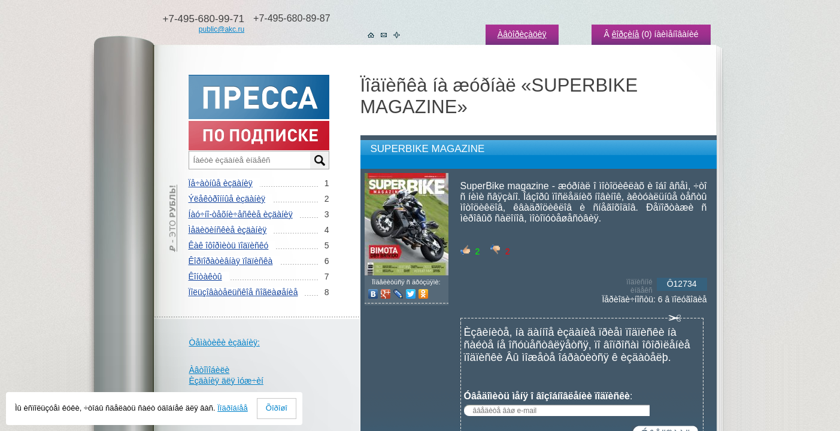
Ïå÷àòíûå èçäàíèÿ (221, 183)
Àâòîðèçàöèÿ (522, 34)
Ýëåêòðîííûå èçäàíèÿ (227, 199)
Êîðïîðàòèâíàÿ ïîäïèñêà (231, 261)
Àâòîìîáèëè (209, 370)
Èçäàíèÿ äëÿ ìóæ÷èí (226, 381)
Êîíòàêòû (205, 276)
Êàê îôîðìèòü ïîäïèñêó (229, 245)
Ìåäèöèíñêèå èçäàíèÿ (228, 230)
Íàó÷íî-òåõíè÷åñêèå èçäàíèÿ (241, 214)
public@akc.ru (221, 29)
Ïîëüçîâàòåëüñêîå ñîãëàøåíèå (243, 292)
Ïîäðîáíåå (232, 407)
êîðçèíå (625, 34)
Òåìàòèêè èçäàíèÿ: (224, 342)
